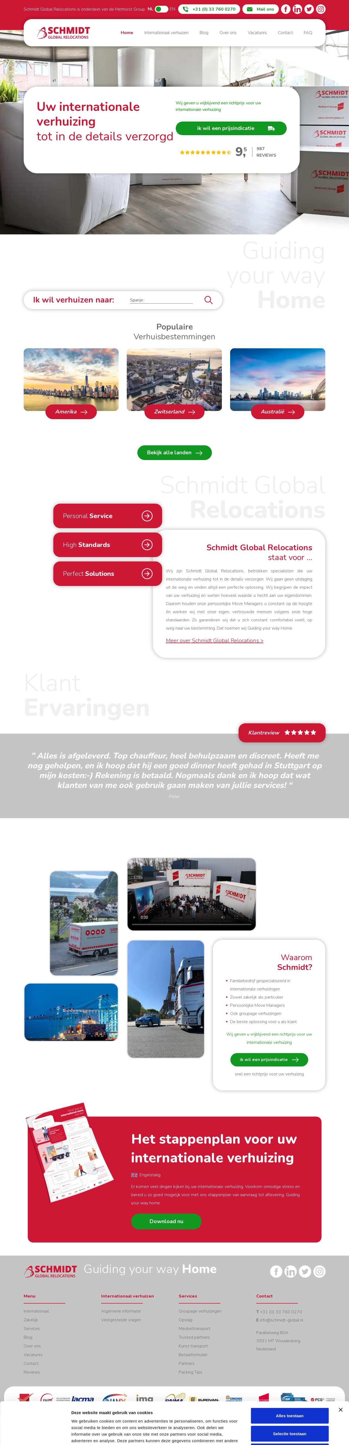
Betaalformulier (193, 1355)
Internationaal (36, 1311)
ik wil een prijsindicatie (269, 1059)
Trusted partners (194, 1337)
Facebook (286, 9)
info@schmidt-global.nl (281, 1320)
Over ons (228, 33)
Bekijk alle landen (174, 453)
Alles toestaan (290, 1373)
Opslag (185, 1320)
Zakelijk (31, 1320)
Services (32, 1329)
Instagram (321, 9)
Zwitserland (174, 412)
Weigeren (289, 1409)
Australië (278, 412)
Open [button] (84, 923)
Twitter (309, 9)
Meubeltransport (194, 1329)
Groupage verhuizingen (200, 1311)
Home (63, 33)
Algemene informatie (121, 1311)
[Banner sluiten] (340, 1368)
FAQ (308, 33)
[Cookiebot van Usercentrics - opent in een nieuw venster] (35, 1434)
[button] (161, 300)
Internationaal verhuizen (166, 33)
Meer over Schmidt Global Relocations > (215, 640)
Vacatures (257, 33)
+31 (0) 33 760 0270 (281, 1312)
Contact (285, 33)
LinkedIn (297, 9)
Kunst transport (193, 1346)
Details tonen (294, 1434)
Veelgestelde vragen (121, 1320)
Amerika (71, 412)
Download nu (166, 1221)
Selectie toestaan (290, 1391)
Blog (204, 33)
